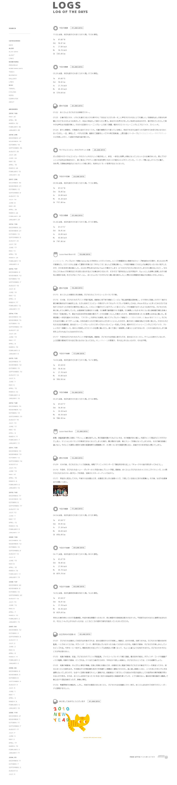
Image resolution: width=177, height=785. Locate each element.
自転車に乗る (137, 337)
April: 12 (13, 388)
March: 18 (13, 347)
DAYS (11, 45)
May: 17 (12, 340)
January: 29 (14, 130)
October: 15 (14, 234)
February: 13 (15, 261)
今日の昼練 (63, 28)
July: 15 (12, 602)
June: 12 (13, 471)
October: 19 (14, 144)
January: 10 (14, 398)
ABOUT (11, 102)
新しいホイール (102, 340)
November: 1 (14, 719)
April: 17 (13, 743)
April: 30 (13, 120)
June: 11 (13, 426)
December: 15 (15, 406)
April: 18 (13, 165)
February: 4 (14, 395)
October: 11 (14, 722)
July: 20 (12, 333)
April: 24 (13, 209)
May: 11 (12, 251)
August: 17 (14, 729)
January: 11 (14, 309)
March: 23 (13, 257)
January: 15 (14, 622)
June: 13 (13, 337)
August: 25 (14, 241)
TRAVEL (12, 88)
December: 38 (15, 183)
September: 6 (15, 193)
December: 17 (15, 496)
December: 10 (15, 540)
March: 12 (13, 392)
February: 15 (15, 171)
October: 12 (14, 189)
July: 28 (12, 155)
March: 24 (13, 168)
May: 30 (12, 161)
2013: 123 (13, 358)
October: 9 (14, 502)
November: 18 (15, 499)
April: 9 (12, 343)
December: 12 (15, 630)
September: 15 (15, 416)
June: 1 (12, 691)
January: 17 (14, 532)
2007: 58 (12, 626)
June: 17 (13, 247)
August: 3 (13, 640)
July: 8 (12, 289)
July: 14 (12, 199)
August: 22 (14, 330)
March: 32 (13, 123)
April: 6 (12, 653)
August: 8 (13, 464)
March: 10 (13, 615)
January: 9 (14, 264)
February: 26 (15, 216)
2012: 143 (13, 403)
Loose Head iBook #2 (67, 254)
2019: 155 (13, 113)
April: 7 (12, 612)
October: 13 (14, 279)
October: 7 (14, 764)
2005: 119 (13, 712)
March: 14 (13, 526)
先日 (94, 324)
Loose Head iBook (66, 431)
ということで (58, 261)
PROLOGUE (13, 65)
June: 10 (13, 292)
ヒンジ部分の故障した (135, 317)
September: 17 (15, 506)
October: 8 (14, 678)
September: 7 (15, 282)
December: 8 (14, 272)
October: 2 (14, 633)
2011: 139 (13, 448)
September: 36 (15, 148)
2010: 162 (13, 492)
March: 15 (13, 746)
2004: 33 (12, 757)
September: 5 (15, 681)
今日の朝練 (63, 67)
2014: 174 (13, 313)
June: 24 (13, 158)
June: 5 (12, 736)
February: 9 (14, 350)
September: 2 (15, 767)
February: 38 (15, 127)
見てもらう (155, 317)
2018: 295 (13, 135)
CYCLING (12, 92)
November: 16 (15, 141)
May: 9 (12, 385)
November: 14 (15, 365)
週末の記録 (63, 105)
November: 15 (15, 320)
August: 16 (14, 420)
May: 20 (12, 206)
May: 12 (12, 295)
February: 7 (14, 440)
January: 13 (14, 577)
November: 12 (15, 275)
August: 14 (14, 375)
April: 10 (13, 254)
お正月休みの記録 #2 (67, 634)
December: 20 (15, 585)
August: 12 (14, 554)
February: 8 (14, 484)
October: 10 (14, 547)
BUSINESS (13, 75)
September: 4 (15, 636)
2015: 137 (13, 269)
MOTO (11, 95)
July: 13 (12, 423)
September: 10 (15, 372)
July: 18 (12, 244)
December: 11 (15, 361)
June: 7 (12, 381)
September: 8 (15, 237)
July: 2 (12, 643)
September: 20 (15, 595)
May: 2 (12, 739)
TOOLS (11, 72)
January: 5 (14, 663)
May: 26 (12, 117)
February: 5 (14, 705)
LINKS (11, 58)
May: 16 (12, 474)
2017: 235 (13, 179)
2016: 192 (13, 224)
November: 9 (14, 588)
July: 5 (12, 378)
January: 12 (14, 488)
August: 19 (14, 196)
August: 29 (14, 151)
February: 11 (15, 574)
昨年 (87, 660)
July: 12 (12, 512)
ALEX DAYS (13, 52)
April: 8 (12, 299)
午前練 (91, 129)
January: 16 (14, 708)
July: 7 (12, 733)
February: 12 (15, 305)
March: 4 (13, 701)
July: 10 (12, 468)
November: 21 (15, 186)
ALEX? (11, 55)
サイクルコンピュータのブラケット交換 (75, 150)
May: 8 (12, 564)
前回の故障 (67, 264)
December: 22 (15, 227)
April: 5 (12, 698)
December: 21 (15, 716)
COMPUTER (13, 98)
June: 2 (12, 646)
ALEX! (11, 48)
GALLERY (13, 78)
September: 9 (15, 550)
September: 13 (15, 327)
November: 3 (14, 674)
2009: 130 (13, 537)
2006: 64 (12, 668)
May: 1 (12, 694)
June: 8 (12, 203)
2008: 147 (13, 582)
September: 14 (15, 461)
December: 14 (15, 317)
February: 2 (14, 618)
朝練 (70, 117)
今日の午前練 (64, 176)
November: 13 (15, 454)
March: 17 (13, 302)
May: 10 (12, 430)
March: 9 (13, 481)
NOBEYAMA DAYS (16, 68)
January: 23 (14, 219)
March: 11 (13, 436)
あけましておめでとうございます (72, 701)
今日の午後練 (64, 353)
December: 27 (15, 138)
